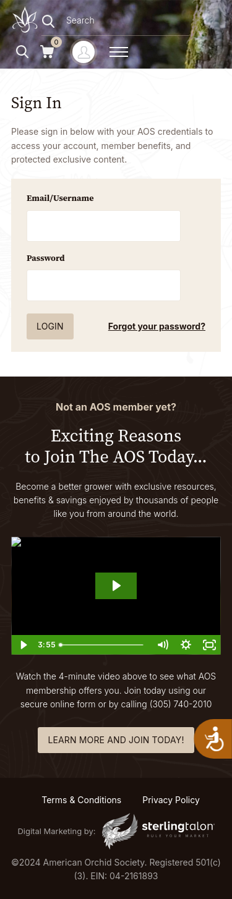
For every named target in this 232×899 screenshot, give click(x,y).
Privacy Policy (171, 800)
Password (46, 258)
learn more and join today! (116, 740)
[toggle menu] (119, 52)
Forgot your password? (156, 326)
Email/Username (60, 198)
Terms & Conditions (81, 800)
